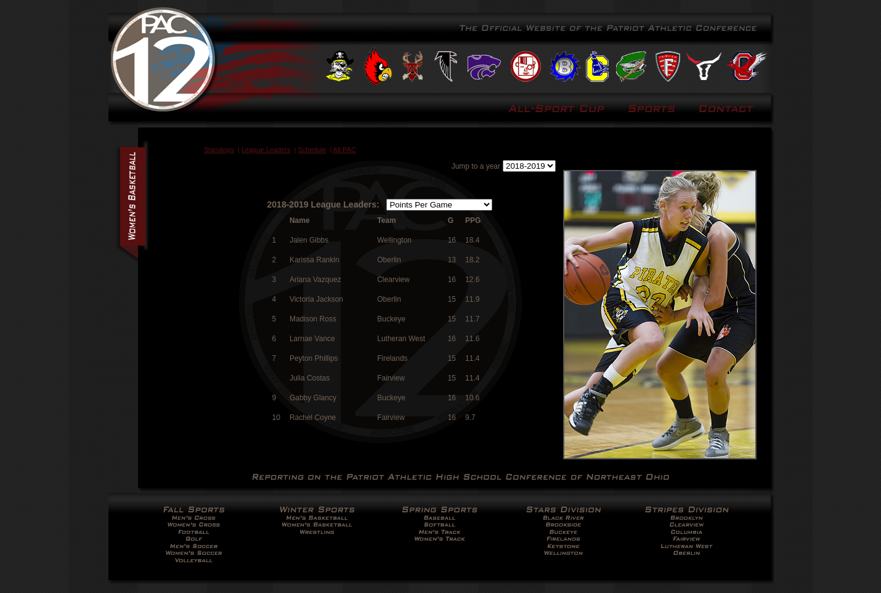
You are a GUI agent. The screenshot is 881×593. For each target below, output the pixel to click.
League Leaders (266, 149)
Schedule (312, 149)
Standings (219, 149)
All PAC (344, 149)
